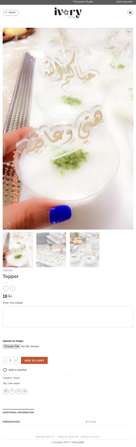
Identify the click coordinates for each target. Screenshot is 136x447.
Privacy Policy (90, 437)
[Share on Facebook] (12, 391)
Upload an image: (13, 341)
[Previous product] (13, 288)
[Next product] (5, 288)
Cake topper (14, 383)
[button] (11, 13)
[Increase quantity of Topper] (16, 360)
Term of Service (67, 437)
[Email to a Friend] (19, 391)
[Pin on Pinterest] (25, 391)
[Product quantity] (10, 360)
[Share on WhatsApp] (6, 391)
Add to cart (34, 360)
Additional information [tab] (18, 412)
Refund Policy (45, 437)
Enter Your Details (13, 302)
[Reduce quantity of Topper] (5, 360)
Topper (8, 270)
